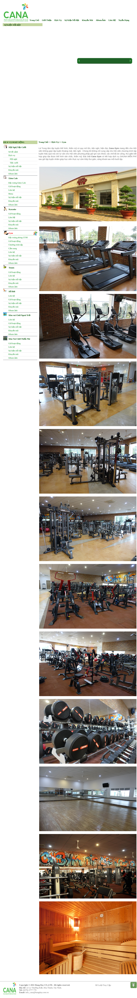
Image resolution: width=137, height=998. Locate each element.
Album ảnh (12, 174)
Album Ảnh (100, 20)
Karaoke (12, 209)
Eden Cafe (13, 178)
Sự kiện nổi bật (14, 166)
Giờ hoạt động (14, 186)
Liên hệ (11, 190)
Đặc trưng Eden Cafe (16, 183)
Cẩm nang (12, 248)
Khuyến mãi (12, 170)
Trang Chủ (44, 142)
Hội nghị (12, 159)
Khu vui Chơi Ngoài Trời (19, 315)
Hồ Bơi (12, 291)
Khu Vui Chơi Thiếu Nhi (19, 339)
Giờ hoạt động (14, 323)
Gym (11, 233)
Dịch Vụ (58, 20)
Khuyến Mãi (87, 20)
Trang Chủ (34, 20)
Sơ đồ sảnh (12, 152)
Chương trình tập (15, 245)
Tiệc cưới (12, 163)
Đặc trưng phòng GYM (17, 237)
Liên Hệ (112, 20)
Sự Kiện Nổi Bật (71, 20)
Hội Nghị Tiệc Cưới (17, 147)
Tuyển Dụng (123, 20)
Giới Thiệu (47, 20)
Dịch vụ (11, 155)
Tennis (11, 268)
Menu (10, 194)
